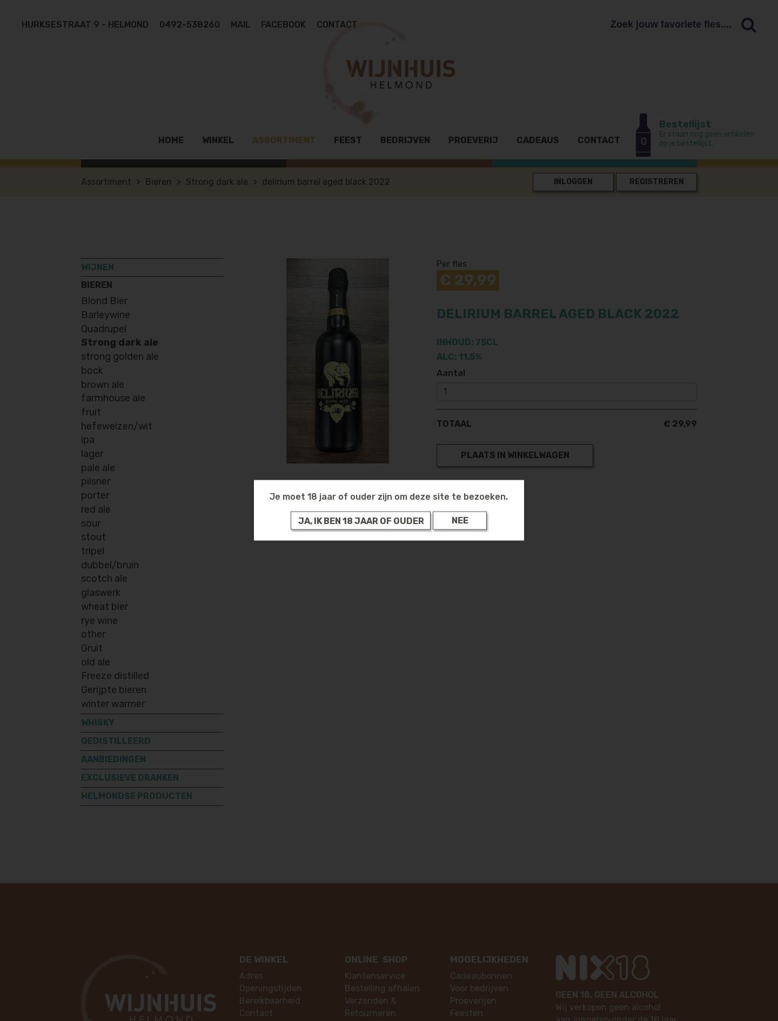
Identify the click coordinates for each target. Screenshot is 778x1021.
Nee (460, 520)
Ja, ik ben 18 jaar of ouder (361, 520)
